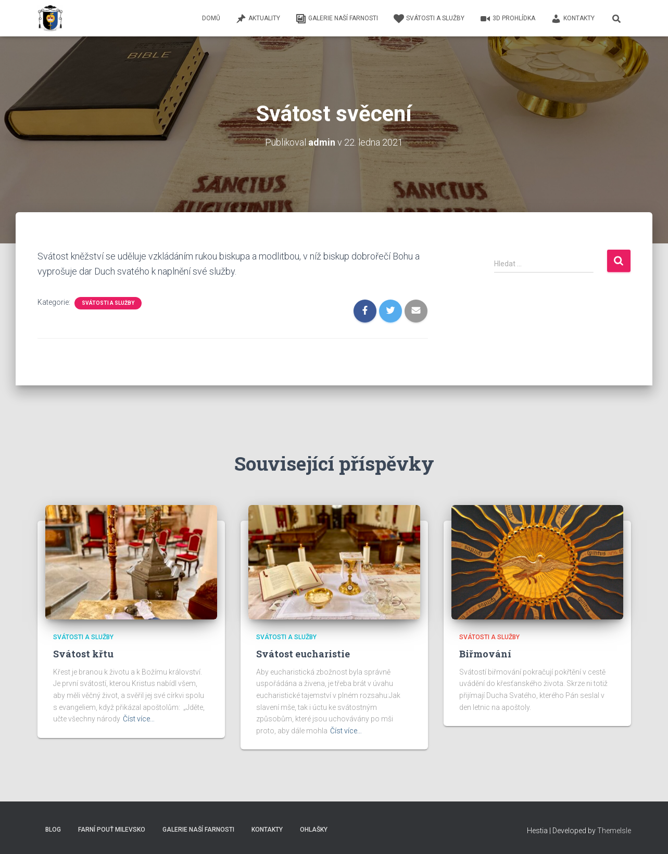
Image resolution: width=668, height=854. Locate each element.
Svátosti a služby (429, 19)
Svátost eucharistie (303, 654)
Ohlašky (313, 829)
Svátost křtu (83, 654)
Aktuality (258, 19)
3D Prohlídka (507, 19)
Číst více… (139, 719)
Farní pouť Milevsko (111, 829)
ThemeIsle (614, 830)
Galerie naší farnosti (337, 19)
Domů (211, 18)
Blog (53, 829)
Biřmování (485, 654)
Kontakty (573, 19)
